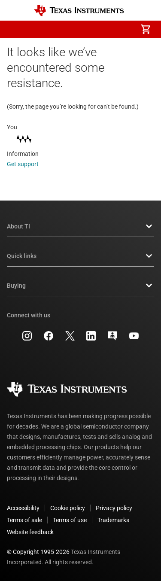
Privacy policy (114, 508)
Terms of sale (24, 520)
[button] (15, 29)
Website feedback (30, 532)
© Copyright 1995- (38, 551)
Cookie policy (67, 508)
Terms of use (70, 520)
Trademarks (113, 520)
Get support (28, 164)
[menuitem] (73, 29)
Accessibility (23, 508)
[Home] (79, 10)
